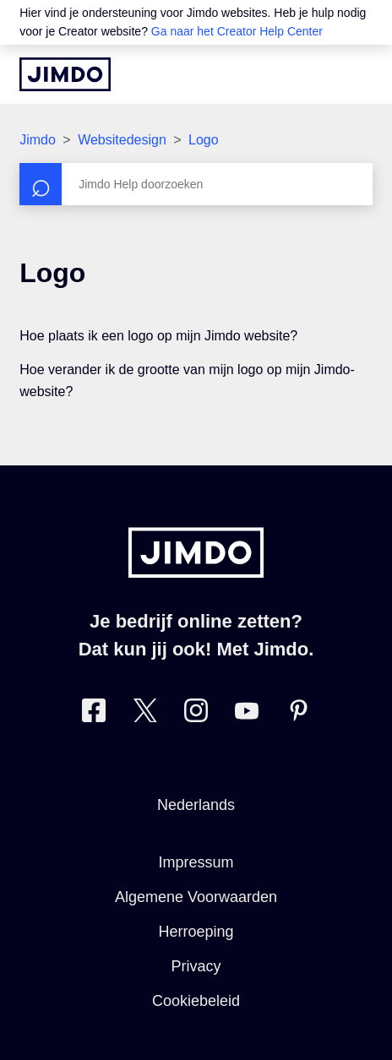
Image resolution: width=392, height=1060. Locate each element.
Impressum (195, 862)
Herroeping (195, 931)
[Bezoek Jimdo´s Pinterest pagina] (298, 714)
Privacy (195, 966)
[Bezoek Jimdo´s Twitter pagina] (145, 714)
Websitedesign (122, 140)
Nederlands (196, 804)
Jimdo (37, 140)
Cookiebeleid (196, 1000)
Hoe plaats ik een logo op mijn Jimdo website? (158, 336)
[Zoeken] (196, 184)
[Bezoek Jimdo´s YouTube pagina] (247, 714)
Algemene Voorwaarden (196, 897)
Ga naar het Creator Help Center (237, 31)
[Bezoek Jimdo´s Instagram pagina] (196, 714)
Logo (203, 140)
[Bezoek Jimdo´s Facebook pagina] (94, 714)
